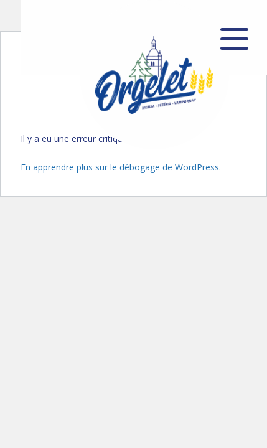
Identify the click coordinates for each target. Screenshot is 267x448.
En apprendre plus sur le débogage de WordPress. (121, 167)
